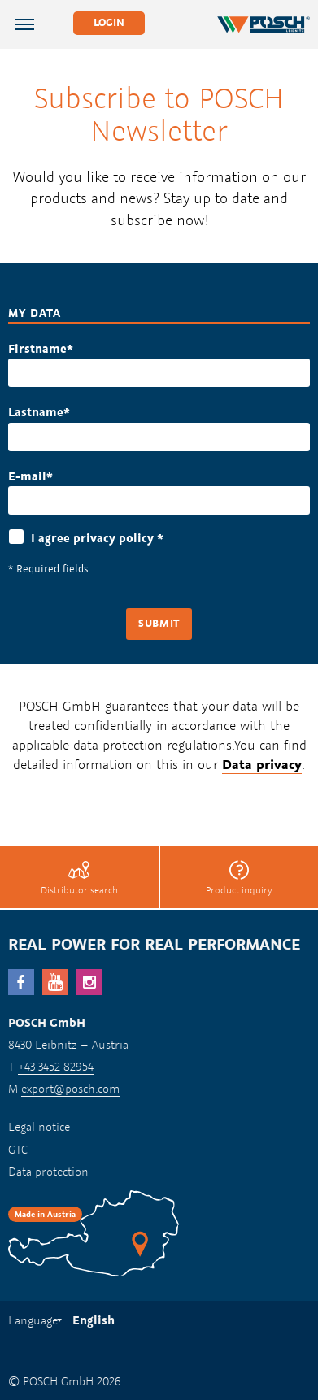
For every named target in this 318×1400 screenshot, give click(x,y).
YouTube (55, 982)
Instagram (89, 982)
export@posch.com (70, 1088)
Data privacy (262, 764)
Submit (159, 623)
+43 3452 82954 (56, 1066)
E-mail (27, 476)
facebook (21, 982)
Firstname (37, 348)
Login (109, 22)
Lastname (35, 412)
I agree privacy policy (97, 538)
